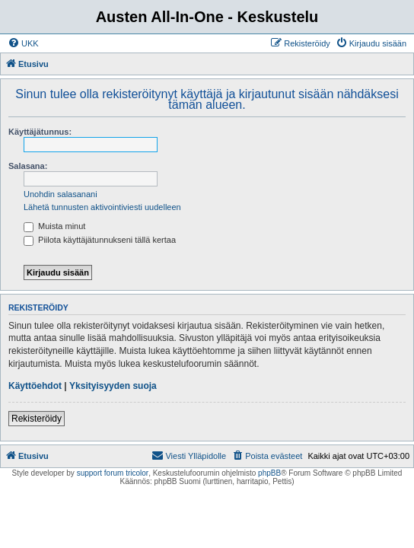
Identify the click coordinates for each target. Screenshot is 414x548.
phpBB (269, 473)
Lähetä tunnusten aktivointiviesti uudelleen (102, 207)
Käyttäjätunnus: (40, 131)
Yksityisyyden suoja (113, 386)
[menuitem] (23, 43)
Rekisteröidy (36, 418)
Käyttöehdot (35, 386)
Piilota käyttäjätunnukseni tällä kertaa (100, 239)
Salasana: (27, 165)
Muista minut (54, 226)
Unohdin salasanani (60, 194)
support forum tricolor (112, 473)
